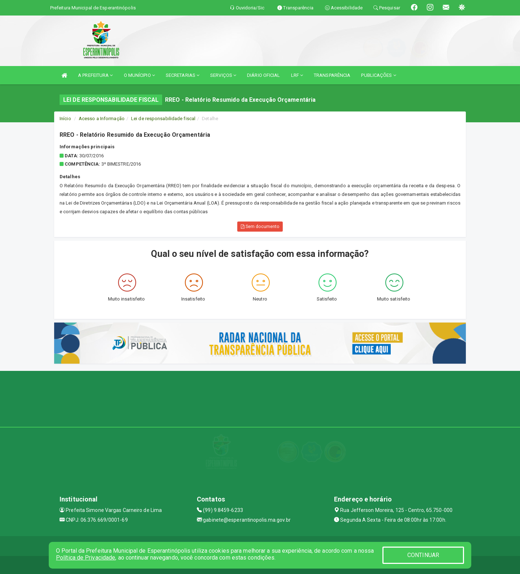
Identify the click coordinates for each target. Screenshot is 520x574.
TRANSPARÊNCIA (332, 75)
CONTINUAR (423, 555)
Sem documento (260, 226)
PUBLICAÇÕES (378, 75)
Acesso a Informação (102, 118)
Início (65, 118)
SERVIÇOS (223, 75)
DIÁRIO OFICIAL (263, 75)
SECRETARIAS (182, 75)
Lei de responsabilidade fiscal (163, 118)
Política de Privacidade (85, 557)
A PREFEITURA (95, 75)
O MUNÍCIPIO (139, 75)
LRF (297, 75)
